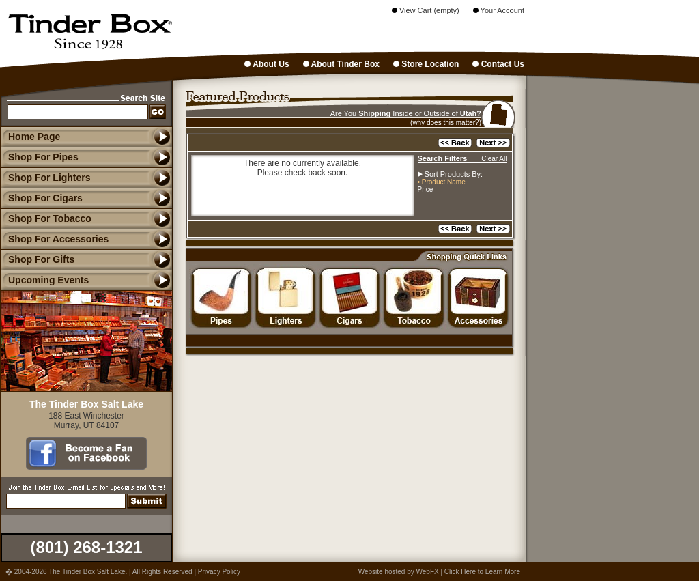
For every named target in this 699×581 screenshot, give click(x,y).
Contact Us (498, 64)
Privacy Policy (219, 572)
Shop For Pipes (39, 157)
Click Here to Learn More (482, 572)
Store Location (426, 64)
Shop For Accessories (54, 238)
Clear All (494, 158)
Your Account (498, 10)
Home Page (34, 136)
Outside (437, 113)
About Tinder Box (341, 64)
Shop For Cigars (41, 198)
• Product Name (442, 182)
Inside (402, 113)
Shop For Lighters (45, 177)
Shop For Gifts (37, 259)
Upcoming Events (44, 279)
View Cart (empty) (425, 10)
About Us (266, 64)
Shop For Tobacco (45, 218)
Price (425, 189)
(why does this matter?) (445, 122)
